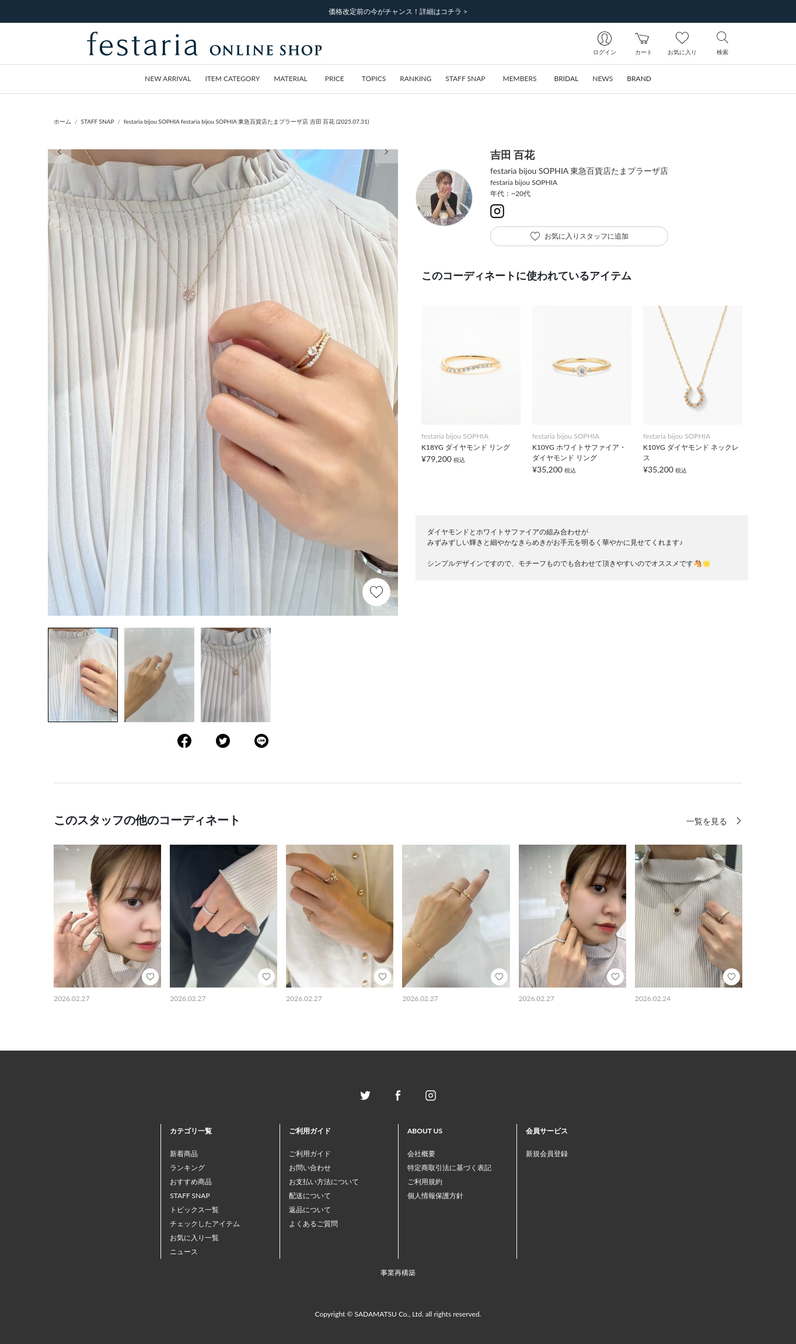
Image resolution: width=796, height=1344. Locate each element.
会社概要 (421, 1153)
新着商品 (184, 1153)
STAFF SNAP (97, 121)
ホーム (62, 121)
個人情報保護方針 (435, 1195)
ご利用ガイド (310, 1153)
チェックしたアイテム (205, 1223)
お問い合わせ (310, 1167)
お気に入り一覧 (194, 1237)
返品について (310, 1209)
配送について (310, 1195)
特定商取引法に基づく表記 (449, 1167)
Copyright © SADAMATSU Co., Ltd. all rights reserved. (398, 1314)
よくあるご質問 (313, 1223)
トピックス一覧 (194, 1209)
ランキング (187, 1167)
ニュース (184, 1251)
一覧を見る (707, 821)
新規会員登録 (547, 1153)
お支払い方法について (324, 1181)
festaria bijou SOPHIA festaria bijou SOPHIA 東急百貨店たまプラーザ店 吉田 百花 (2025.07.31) (246, 121)
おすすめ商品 (191, 1181)
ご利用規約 (424, 1181)
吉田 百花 (512, 154)
